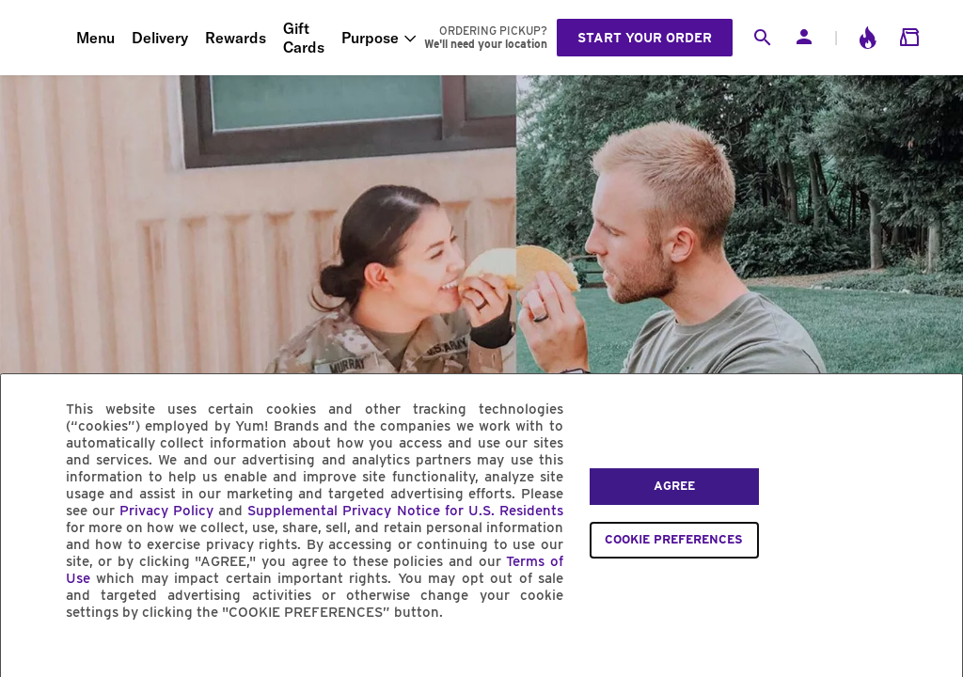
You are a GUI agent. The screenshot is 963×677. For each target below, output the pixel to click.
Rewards (235, 37)
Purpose (370, 37)
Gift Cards (303, 37)
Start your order (644, 37)
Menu (95, 37)
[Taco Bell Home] (39, 37)
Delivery (160, 37)
